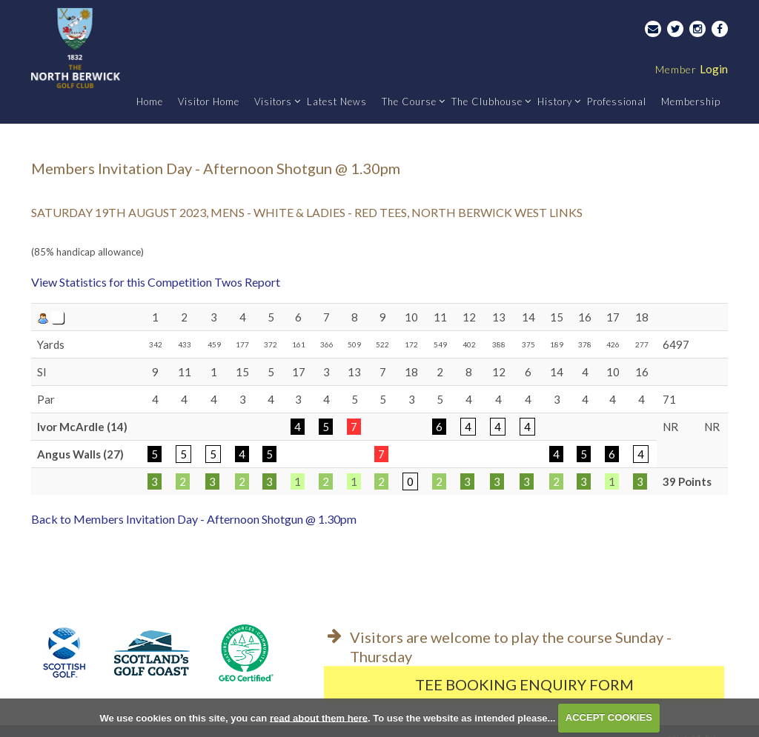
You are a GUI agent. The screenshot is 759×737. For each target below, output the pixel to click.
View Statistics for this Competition (121, 282)
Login (691, 69)
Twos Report (247, 282)
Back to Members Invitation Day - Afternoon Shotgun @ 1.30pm (194, 519)
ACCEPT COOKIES (609, 717)
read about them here (319, 717)
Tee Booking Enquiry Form (524, 684)
